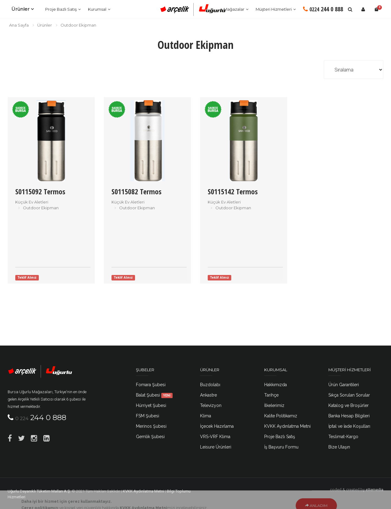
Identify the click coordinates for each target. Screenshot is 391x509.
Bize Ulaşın (339, 447)
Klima (205, 415)
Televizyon (210, 405)
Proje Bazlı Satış (61, 9)
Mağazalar (234, 9)
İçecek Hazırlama (217, 426)
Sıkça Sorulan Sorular (349, 395)
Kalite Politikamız (280, 415)
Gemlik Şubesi (150, 436)
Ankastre (208, 395)
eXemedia (374, 489)
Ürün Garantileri (343, 384)
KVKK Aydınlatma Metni (287, 426)
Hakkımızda (275, 384)
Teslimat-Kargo (343, 436)
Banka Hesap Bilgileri (349, 415)
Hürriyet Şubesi (151, 405)
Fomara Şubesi (151, 384)
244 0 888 (323, 9)
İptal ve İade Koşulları (349, 426)
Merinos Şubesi (151, 426)
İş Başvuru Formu (281, 447)
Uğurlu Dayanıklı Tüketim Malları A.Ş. (39, 491)
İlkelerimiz (274, 405)
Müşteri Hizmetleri (274, 9)
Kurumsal (97, 9)
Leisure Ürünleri (215, 447)
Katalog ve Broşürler (348, 405)
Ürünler (20, 9)
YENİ (166, 395)
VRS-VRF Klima (215, 436)
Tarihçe (271, 395)
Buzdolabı (210, 384)
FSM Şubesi (147, 415)
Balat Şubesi (154, 395)
